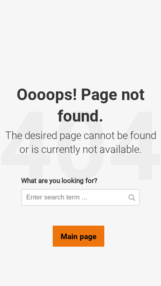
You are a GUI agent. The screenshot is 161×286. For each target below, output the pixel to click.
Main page (78, 236)
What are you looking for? (59, 180)
